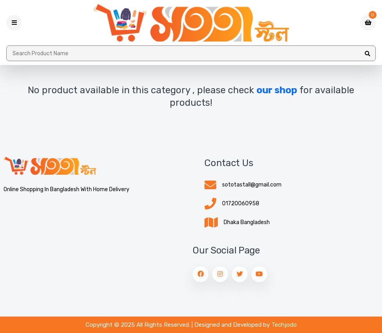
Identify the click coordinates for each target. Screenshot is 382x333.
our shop (276, 90)
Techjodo (284, 324)
